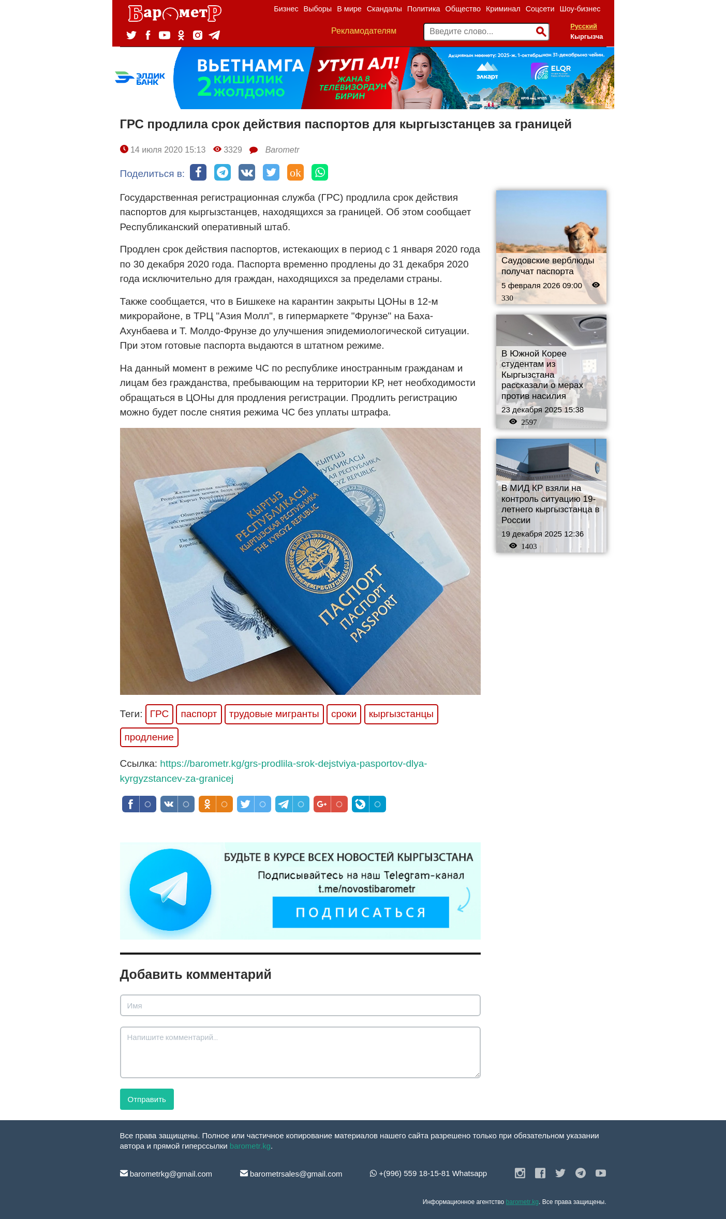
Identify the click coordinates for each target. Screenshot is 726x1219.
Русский (583, 26)
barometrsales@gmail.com (291, 1173)
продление (149, 737)
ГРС (159, 713)
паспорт (199, 713)
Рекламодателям (363, 30)
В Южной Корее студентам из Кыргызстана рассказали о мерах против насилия (542, 375)
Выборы (318, 9)
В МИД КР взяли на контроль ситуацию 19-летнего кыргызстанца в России (550, 504)
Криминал (503, 9)
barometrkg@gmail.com (166, 1173)
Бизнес (286, 9)
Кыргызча (586, 36)
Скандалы (384, 9)
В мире (349, 9)
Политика (423, 9)
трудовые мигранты (274, 713)
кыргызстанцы (401, 713)
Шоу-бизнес (579, 9)
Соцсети (540, 9)
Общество (463, 9)
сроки (344, 713)
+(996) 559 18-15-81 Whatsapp (428, 1173)
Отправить (147, 1099)
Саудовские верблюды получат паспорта (548, 266)
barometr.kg (250, 1145)
